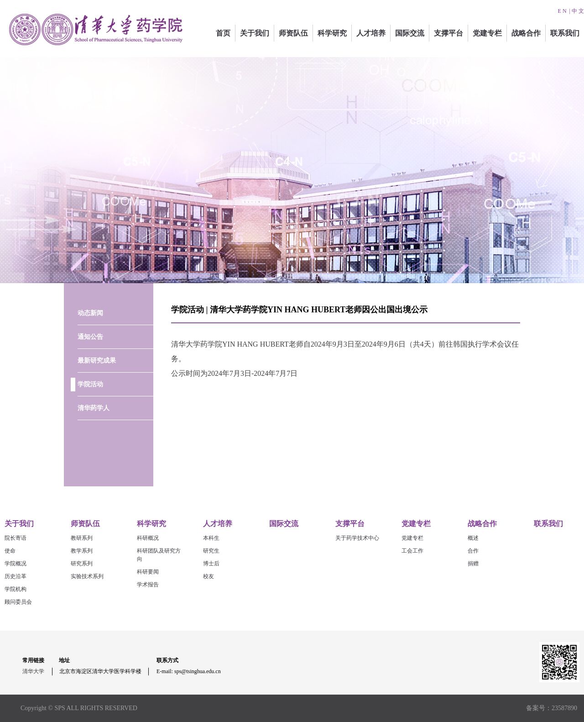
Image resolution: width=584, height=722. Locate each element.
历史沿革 (15, 576)
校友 (208, 576)
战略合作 (526, 33)
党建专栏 (487, 33)
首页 (223, 33)
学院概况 (15, 563)
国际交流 (409, 33)
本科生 (211, 538)
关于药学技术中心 (357, 538)
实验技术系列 (87, 576)
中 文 (578, 11)
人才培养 (371, 33)
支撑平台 (448, 33)
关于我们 (254, 33)
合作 (473, 551)
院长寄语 (15, 538)
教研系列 (82, 538)
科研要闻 (148, 572)
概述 (473, 538)
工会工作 (412, 551)
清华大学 (33, 671)
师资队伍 (293, 33)
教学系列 (82, 551)
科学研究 (332, 33)
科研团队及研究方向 (159, 555)
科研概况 (148, 538)
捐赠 (473, 563)
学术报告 (148, 584)
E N (562, 11)
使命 (10, 551)
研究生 (211, 551)
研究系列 (82, 563)
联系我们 (564, 33)
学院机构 (15, 589)
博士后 (211, 563)
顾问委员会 (18, 602)
